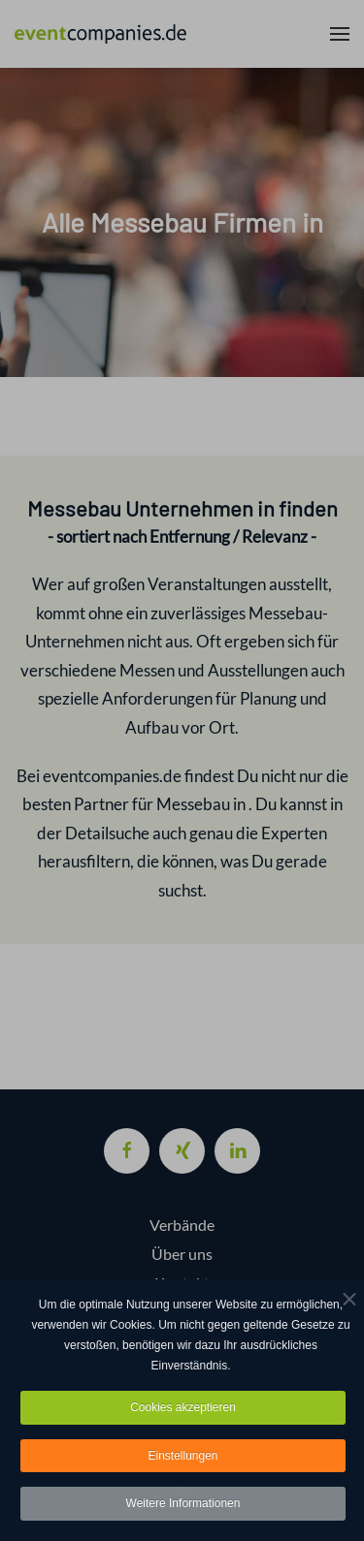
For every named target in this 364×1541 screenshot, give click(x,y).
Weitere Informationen (183, 1507)
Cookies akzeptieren (183, 1410)
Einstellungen (182, 1458)
